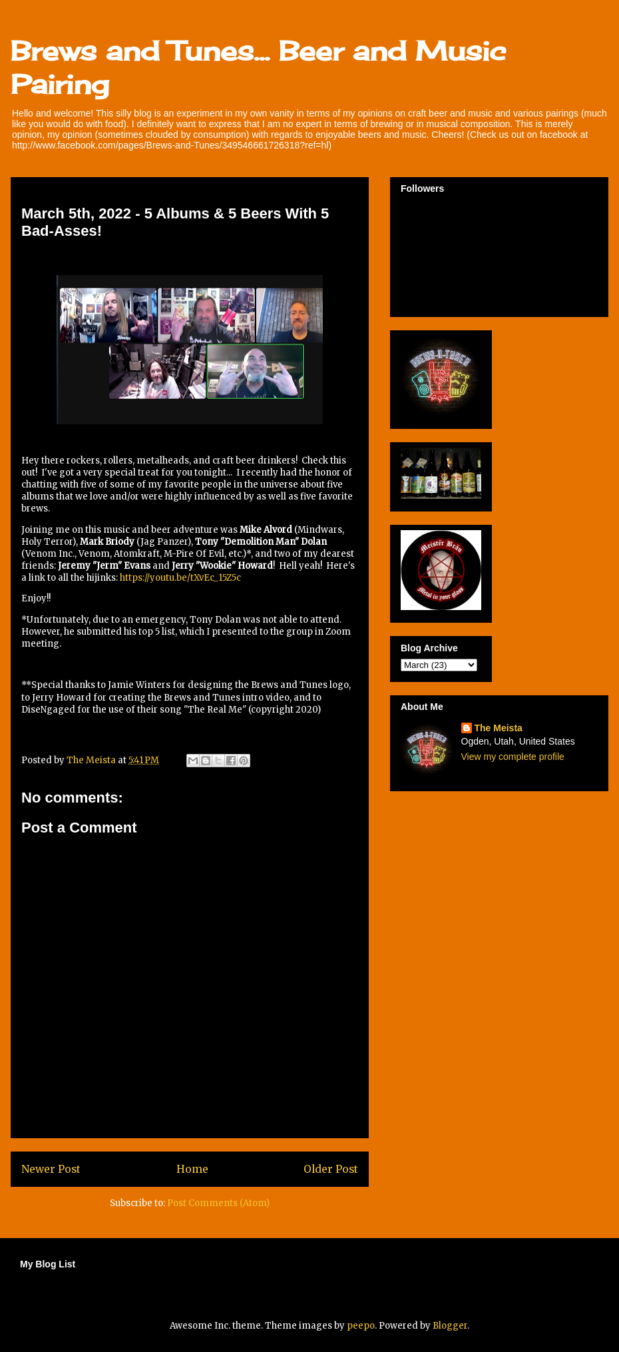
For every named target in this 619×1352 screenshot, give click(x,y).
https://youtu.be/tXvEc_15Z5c (180, 577)
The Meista (498, 728)
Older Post (331, 1169)
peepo (361, 1325)
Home (192, 1169)
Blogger (450, 1325)
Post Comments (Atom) (218, 1203)
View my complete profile (512, 756)
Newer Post (51, 1169)
